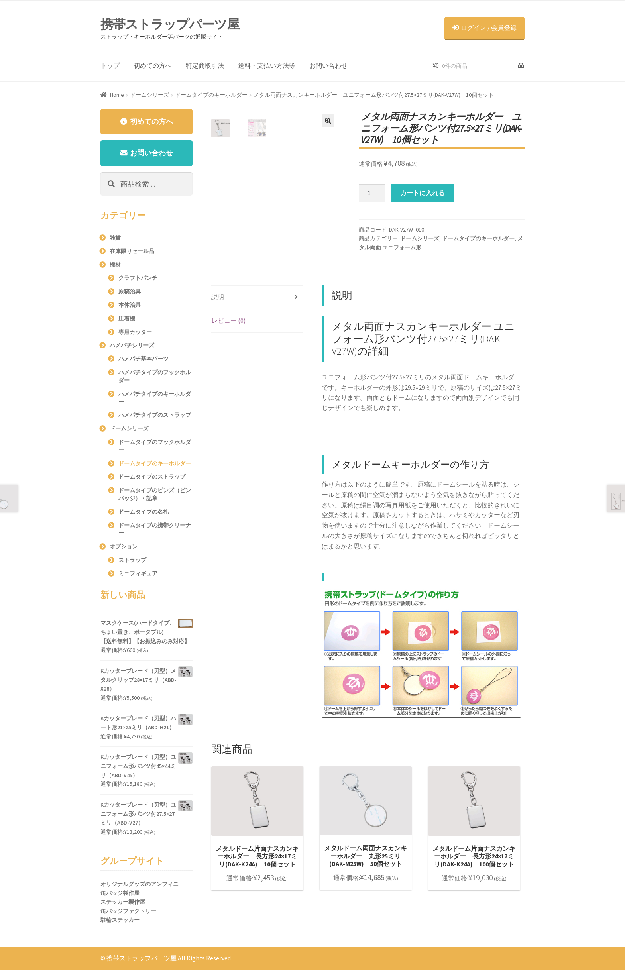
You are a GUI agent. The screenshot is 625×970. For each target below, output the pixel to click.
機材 (115, 265)
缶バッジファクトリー (128, 911)
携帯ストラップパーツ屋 (169, 24)
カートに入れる (422, 193)
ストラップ (132, 560)
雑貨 (115, 238)
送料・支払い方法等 (266, 65)
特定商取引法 (205, 65)
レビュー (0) (228, 320)
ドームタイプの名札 (143, 512)
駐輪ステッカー (120, 920)
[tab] (257, 297)
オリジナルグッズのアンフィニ (139, 884)
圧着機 (126, 318)
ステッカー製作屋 (122, 902)
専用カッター (135, 332)
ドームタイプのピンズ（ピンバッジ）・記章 (154, 494)
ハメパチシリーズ (132, 346)
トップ (110, 65)
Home (117, 94)
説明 (217, 297)
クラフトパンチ (137, 278)
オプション (124, 546)
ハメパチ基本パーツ (143, 359)
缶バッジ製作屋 (120, 893)
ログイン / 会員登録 (484, 27)
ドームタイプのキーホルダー (211, 94)
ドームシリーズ (149, 94)
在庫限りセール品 (132, 251)
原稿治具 (129, 291)
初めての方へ (153, 65)
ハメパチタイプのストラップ (154, 415)
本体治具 (129, 305)
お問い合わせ (328, 65)
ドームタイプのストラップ (151, 477)
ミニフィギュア (137, 573)
